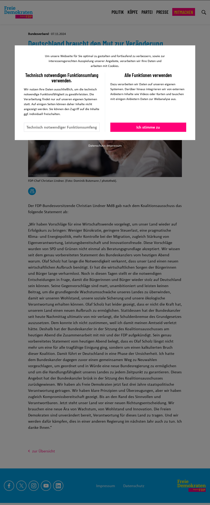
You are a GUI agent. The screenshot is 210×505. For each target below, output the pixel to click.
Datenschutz (96, 145)
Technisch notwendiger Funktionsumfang (61, 127)
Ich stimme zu (148, 127)
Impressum (114, 145)
